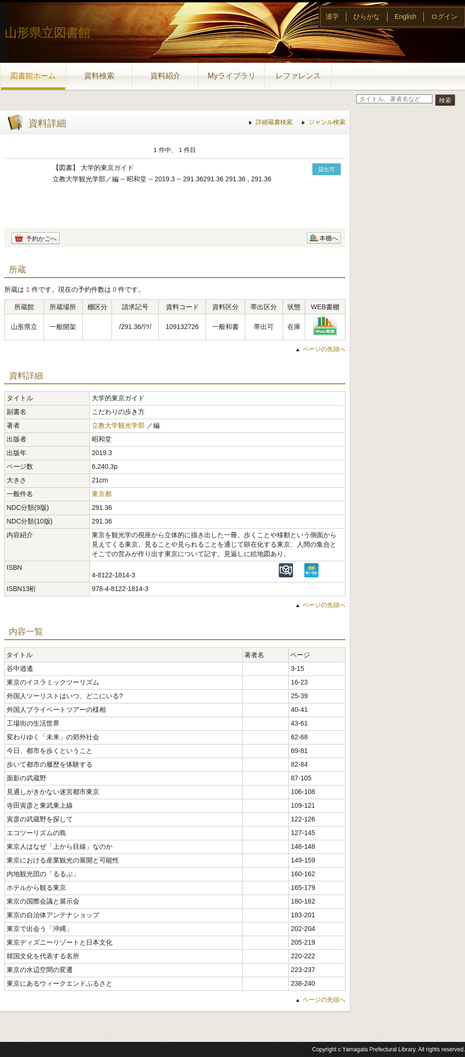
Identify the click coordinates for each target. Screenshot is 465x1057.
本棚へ (328, 238)
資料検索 (99, 76)
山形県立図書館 (48, 32)
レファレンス (298, 76)
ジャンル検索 (327, 122)
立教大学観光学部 (118, 425)
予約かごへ (41, 238)
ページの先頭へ (323, 349)
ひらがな (366, 16)
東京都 (102, 494)
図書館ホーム (33, 76)
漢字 (332, 16)
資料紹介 (165, 76)
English (405, 16)
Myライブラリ (231, 76)
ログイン (444, 16)
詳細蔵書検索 (274, 122)
